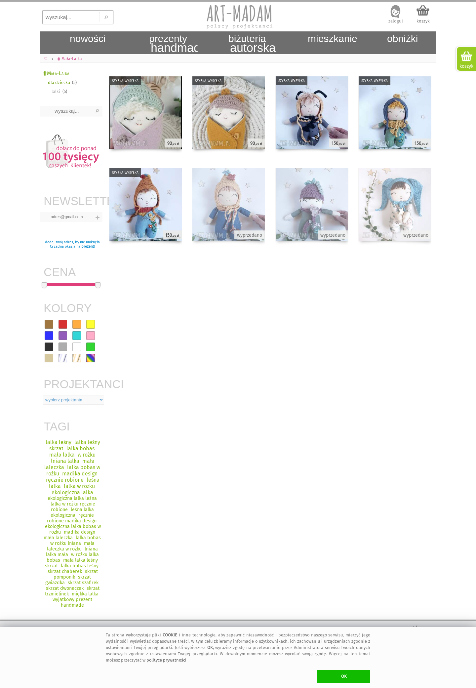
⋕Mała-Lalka (56, 73)
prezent (87, 246)
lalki (56, 91)
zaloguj (395, 21)
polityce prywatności (166, 660)
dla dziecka (59, 82)
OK (344, 676)
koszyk (423, 21)
